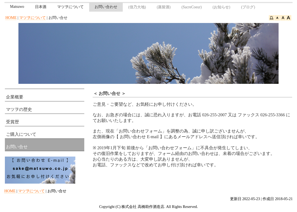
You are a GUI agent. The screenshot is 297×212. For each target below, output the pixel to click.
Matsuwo (17, 7)
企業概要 (14, 97)
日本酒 (40, 7)
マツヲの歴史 (19, 109)
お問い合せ (17, 146)
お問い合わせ (106, 7)
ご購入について (21, 134)
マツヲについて (70, 7)
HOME (11, 18)
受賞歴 (12, 122)
